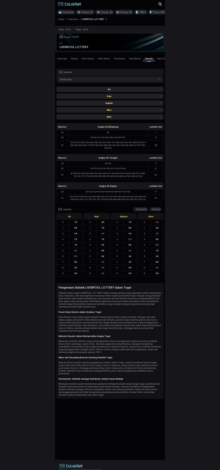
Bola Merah (135, 58)
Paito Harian (88, 58)
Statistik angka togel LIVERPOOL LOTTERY (80, 293)
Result (74, 58)
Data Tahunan (164, 58)
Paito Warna (104, 58)
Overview (62, 58)
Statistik (149, 59)
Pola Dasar (119, 58)
